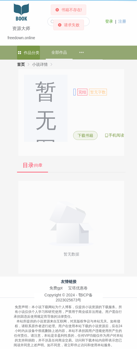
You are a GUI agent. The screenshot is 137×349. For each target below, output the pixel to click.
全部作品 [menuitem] (59, 52)
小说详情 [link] (40, 64)
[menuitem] (81, 52)
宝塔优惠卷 (78, 288)
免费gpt (56, 288)
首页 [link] (21, 64)
